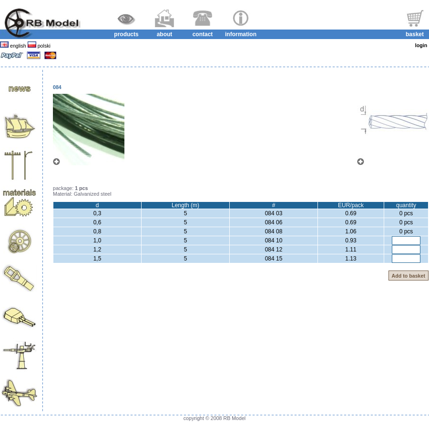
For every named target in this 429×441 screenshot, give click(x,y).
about (165, 34)
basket (415, 34)
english (18, 46)
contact (203, 34)
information (240, 34)
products (126, 34)
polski (43, 46)
